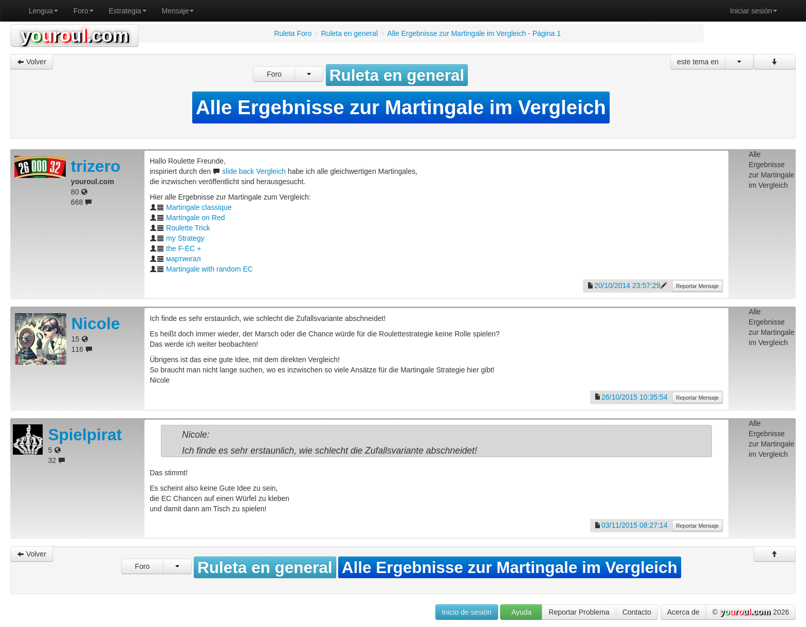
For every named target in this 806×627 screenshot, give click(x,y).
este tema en (698, 62)
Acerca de (683, 612)
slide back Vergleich (254, 171)
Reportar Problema (578, 612)
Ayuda (521, 612)
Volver (31, 62)
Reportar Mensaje (697, 286)
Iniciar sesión (753, 11)
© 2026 (750, 612)
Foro (84, 11)
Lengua (43, 11)
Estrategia (127, 11)
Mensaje (178, 11)
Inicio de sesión (467, 612)
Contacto (636, 612)
